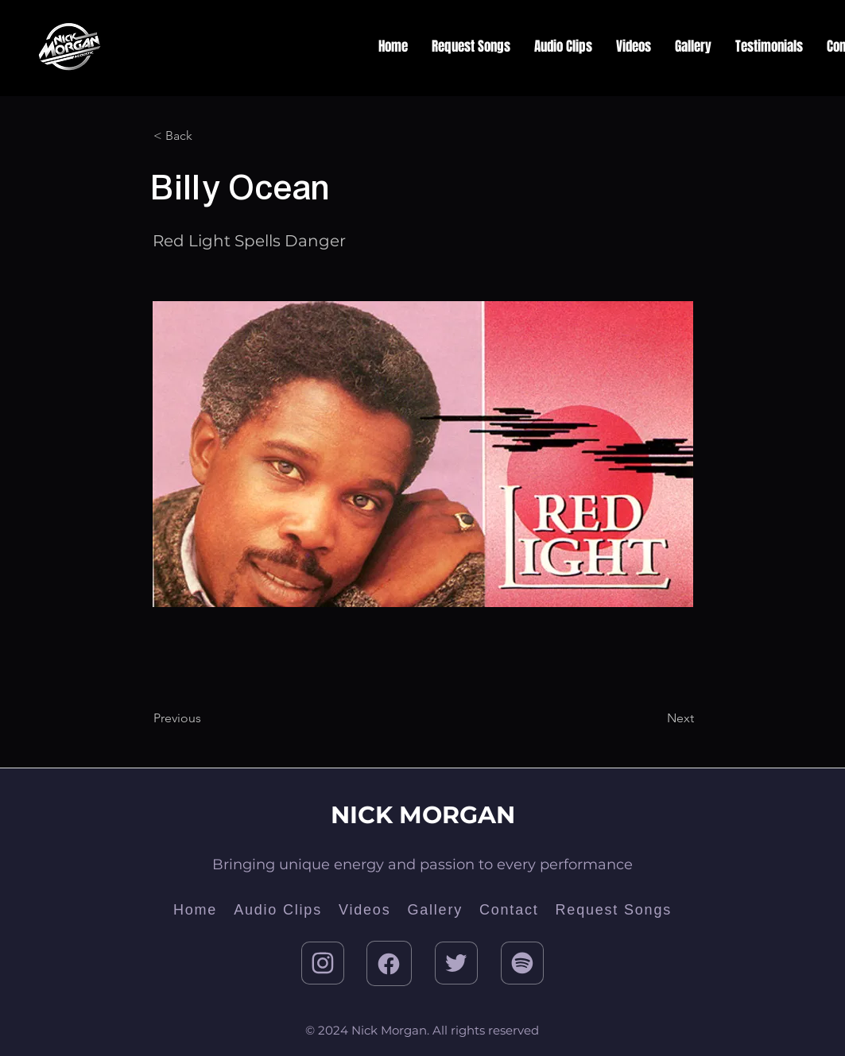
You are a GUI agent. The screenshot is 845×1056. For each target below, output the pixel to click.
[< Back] (205, 136)
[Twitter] (456, 963)
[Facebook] (389, 963)
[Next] (654, 718)
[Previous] (205, 718)
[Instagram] (322, 963)
